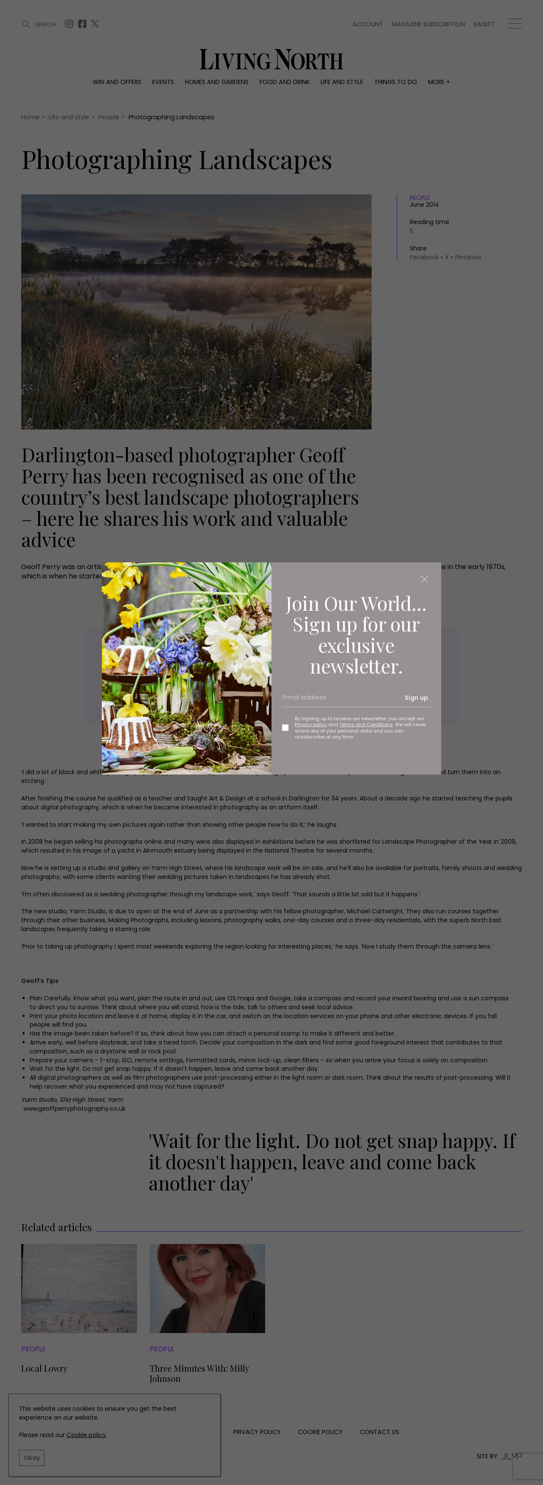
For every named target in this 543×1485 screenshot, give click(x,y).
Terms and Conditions (366, 724)
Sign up (416, 697)
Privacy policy (311, 724)
